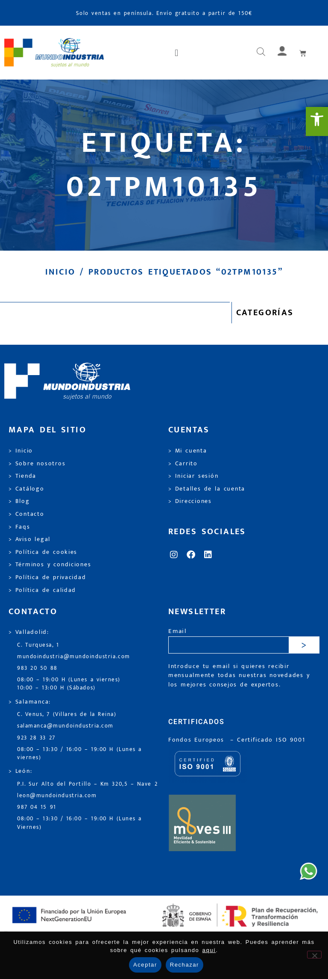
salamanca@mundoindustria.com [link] (65, 726)
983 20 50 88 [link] (37, 668)
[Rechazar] (314, 954)
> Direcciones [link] (190, 501)
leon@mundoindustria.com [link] (57, 795)
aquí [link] (209, 950)
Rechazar (184, 964)
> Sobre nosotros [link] (37, 463)
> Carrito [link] (183, 463)
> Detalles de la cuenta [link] (206, 489)
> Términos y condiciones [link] (50, 564)
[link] (317, 121)
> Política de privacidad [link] (47, 577)
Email (177, 631)
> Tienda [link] (22, 476)
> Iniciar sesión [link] (193, 476)
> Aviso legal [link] (29, 539)
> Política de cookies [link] (43, 552)
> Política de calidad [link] (42, 590)
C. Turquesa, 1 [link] (38, 645)
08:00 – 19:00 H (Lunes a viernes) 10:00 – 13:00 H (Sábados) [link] (68, 683)
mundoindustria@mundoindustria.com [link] (73, 656)
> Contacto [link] (26, 514)
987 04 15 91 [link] (36, 807)
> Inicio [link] (21, 451)
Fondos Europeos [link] (197, 740)
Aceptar (145, 964)
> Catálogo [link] (26, 489)
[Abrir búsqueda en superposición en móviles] (261, 52)
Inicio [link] (60, 272)
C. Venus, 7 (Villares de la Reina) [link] (67, 714)
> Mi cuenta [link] (187, 451)
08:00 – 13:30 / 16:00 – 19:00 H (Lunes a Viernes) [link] (79, 822)
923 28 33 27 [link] (36, 738)
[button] (177, 52)
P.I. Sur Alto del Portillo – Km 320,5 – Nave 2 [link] (87, 784)
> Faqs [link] (19, 527)
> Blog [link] (19, 501)
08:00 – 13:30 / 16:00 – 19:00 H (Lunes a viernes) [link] (79, 753)
